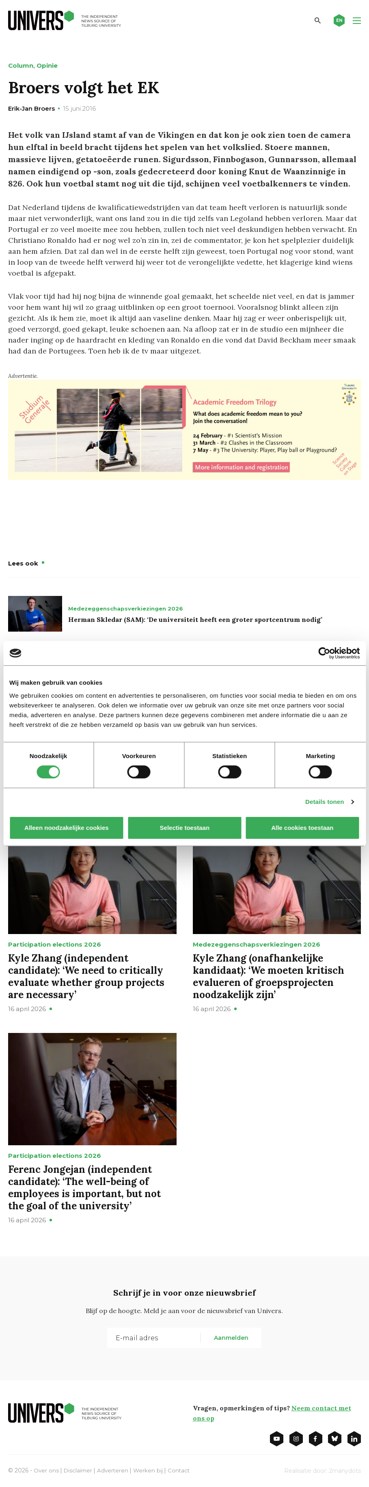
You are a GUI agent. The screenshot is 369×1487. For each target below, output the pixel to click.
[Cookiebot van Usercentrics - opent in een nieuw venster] (324, 653)
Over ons (46, 1470)
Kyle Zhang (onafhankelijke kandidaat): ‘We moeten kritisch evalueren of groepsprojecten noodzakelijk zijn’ (268, 976)
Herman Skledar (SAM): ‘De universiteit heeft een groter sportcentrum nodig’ (195, 619)
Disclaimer (79, 1470)
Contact (181, 1470)
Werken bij (151, 1470)
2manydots (345, 1470)
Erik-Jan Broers (31, 108)
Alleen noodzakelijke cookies (67, 827)
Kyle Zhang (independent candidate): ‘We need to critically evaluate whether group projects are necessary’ (86, 976)
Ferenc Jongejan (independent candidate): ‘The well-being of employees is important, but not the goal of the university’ (84, 1187)
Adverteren (115, 1470)
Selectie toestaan (184, 827)
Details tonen (324, 801)
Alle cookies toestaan (302, 827)
